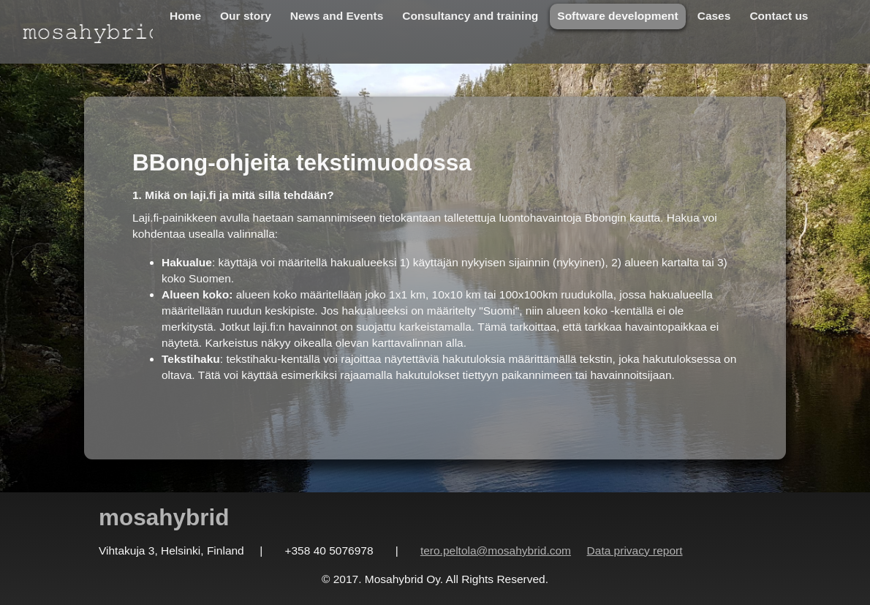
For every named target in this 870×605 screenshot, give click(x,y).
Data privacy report (635, 550)
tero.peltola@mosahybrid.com (495, 550)
